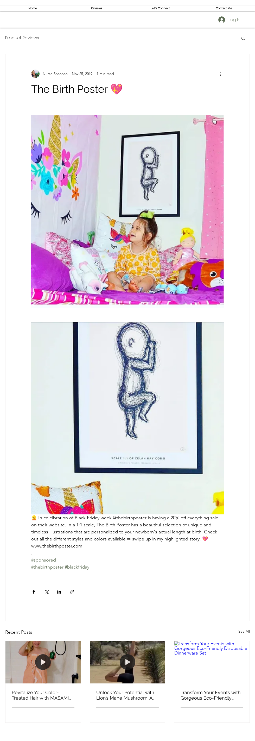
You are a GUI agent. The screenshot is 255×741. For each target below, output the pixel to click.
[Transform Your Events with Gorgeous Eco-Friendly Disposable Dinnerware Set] (212, 662)
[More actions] (221, 74)
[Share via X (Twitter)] (46, 591)
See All (244, 631)
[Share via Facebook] (33, 591)
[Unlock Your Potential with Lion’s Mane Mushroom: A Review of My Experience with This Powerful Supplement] (127, 662)
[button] (243, 38)
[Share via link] (71, 591)
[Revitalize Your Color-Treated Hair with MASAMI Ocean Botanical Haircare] (43, 662)
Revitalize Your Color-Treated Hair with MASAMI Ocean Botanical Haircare (40, 695)
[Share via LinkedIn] (59, 591)
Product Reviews (22, 38)
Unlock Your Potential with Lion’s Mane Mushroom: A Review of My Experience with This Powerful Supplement (125, 695)
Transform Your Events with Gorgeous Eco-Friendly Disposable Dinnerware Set (211, 695)
